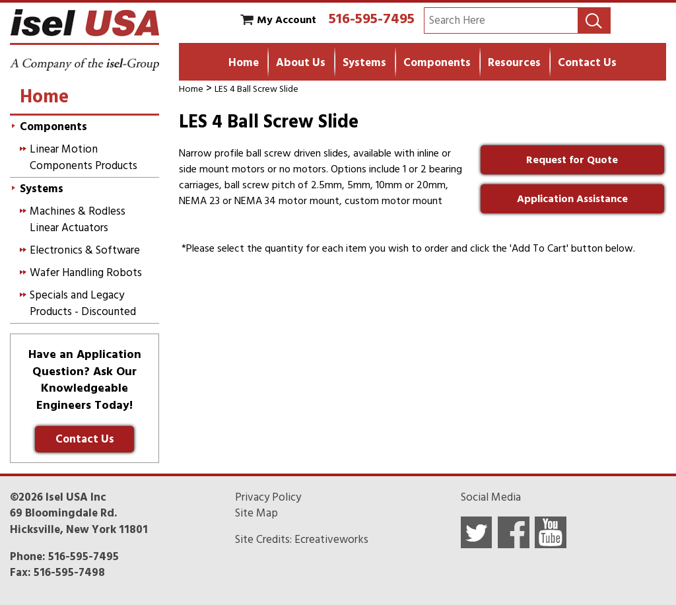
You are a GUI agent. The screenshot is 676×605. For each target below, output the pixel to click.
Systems (364, 62)
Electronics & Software (85, 250)
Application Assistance (572, 198)
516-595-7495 (372, 18)
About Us (300, 62)
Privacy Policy (268, 497)
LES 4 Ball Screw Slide (256, 88)
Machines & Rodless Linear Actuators (77, 219)
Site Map (256, 513)
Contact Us (587, 62)
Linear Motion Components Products (83, 157)
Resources (514, 62)
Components (437, 62)
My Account (286, 19)
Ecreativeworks (331, 540)
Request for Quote (572, 159)
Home (243, 62)
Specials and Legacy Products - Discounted (83, 303)
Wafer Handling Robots (86, 273)
